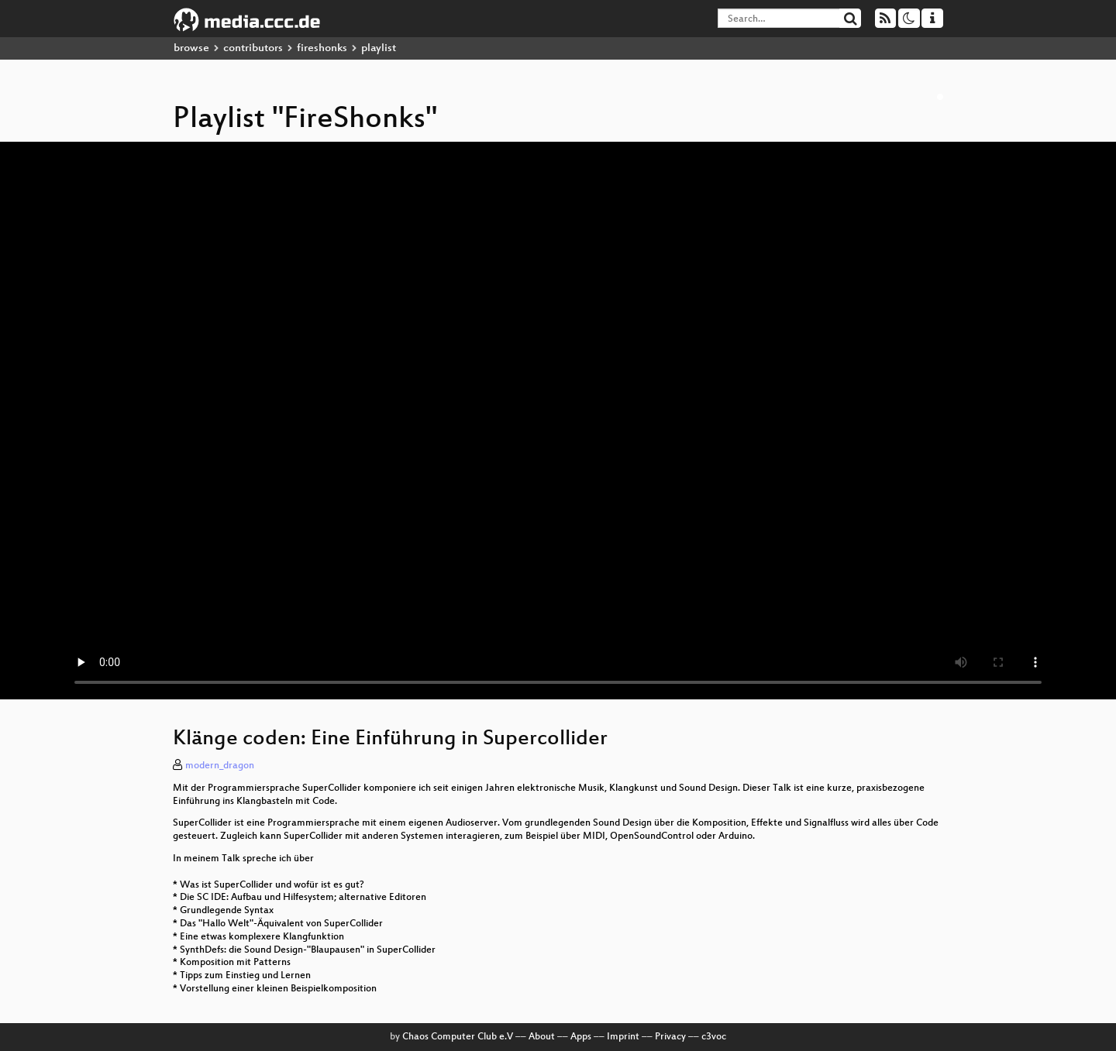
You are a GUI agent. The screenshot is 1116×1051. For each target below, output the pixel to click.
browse (191, 48)
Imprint (623, 1037)
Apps (580, 1037)
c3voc (713, 1037)
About (542, 1037)
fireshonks (322, 48)
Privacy (670, 1037)
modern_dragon (219, 766)
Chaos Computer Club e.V (457, 1037)
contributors (253, 48)
